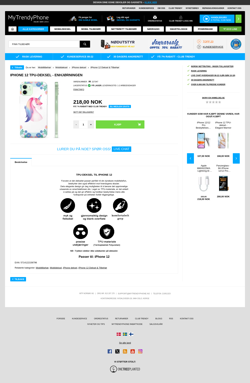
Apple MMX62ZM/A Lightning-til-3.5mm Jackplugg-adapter (203, 168)
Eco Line (230, 29)
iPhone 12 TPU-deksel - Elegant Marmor (223, 125)
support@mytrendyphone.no (134, 294)
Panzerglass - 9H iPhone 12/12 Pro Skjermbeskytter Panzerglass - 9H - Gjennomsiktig (223, 168)
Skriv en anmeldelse (213, 98)
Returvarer (128, 8)
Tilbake (18, 67)
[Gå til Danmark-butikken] (119, 334)
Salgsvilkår (156, 324)
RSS (171, 319)
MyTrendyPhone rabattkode (127, 324)
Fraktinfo (78, 89)
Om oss (161, 8)
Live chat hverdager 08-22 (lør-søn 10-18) (211, 75)
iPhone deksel (70, 267)
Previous (190, 158)
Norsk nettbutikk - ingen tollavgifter (210, 66)
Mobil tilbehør (91, 29)
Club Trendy (175, 8)
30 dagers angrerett (200, 80)
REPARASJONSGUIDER (213, 8)
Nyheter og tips (96, 324)
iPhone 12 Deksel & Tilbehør (92, 267)
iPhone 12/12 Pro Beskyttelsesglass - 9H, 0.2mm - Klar (203, 125)
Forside (61, 319)
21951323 (166, 294)
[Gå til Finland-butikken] (131, 334)
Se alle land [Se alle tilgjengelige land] (125, 342)
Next (236, 158)
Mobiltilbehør (42, 267)
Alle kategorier (33, 29)
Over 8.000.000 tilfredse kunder (206, 84)
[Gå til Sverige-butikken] (125, 334)
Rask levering (197, 71)
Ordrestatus (101, 319)
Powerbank (205, 29)
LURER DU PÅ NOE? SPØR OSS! (94, 149)
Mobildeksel (62, 29)
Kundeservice (146, 8)
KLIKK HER (151, 2)
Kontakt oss (234, 8)
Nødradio (153, 29)
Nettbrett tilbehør (124, 29)
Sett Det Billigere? (83, 112)
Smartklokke (179, 29)
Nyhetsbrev (192, 8)
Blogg (158, 319)
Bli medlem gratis (120, 106)
